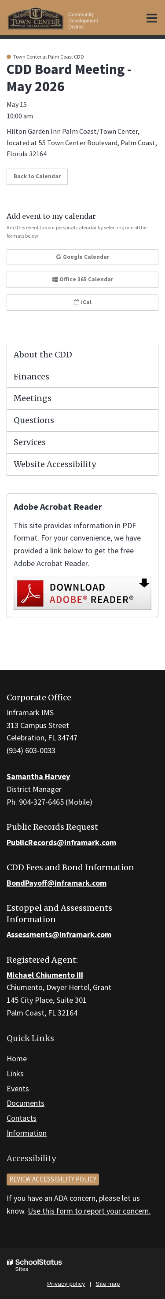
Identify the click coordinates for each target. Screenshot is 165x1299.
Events (18, 1088)
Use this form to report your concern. (89, 1211)
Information (27, 1133)
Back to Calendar (37, 176)
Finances (31, 377)
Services (30, 442)
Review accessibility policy (52, 1179)
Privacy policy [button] (66, 1284)
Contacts (22, 1118)
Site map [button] (108, 1284)
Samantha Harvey (38, 776)
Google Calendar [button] (82, 257)
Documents (25, 1103)
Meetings (32, 398)
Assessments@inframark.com (59, 934)
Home (17, 1058)
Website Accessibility (55, 464)
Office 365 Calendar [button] (82, 279)
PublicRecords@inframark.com (61, 842)
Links (15, 1073)
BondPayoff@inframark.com (56, 883)
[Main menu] (152, 17)
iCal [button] (83, 302)
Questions (34, 420)
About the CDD (43, 355)
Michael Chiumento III (45, 975)
